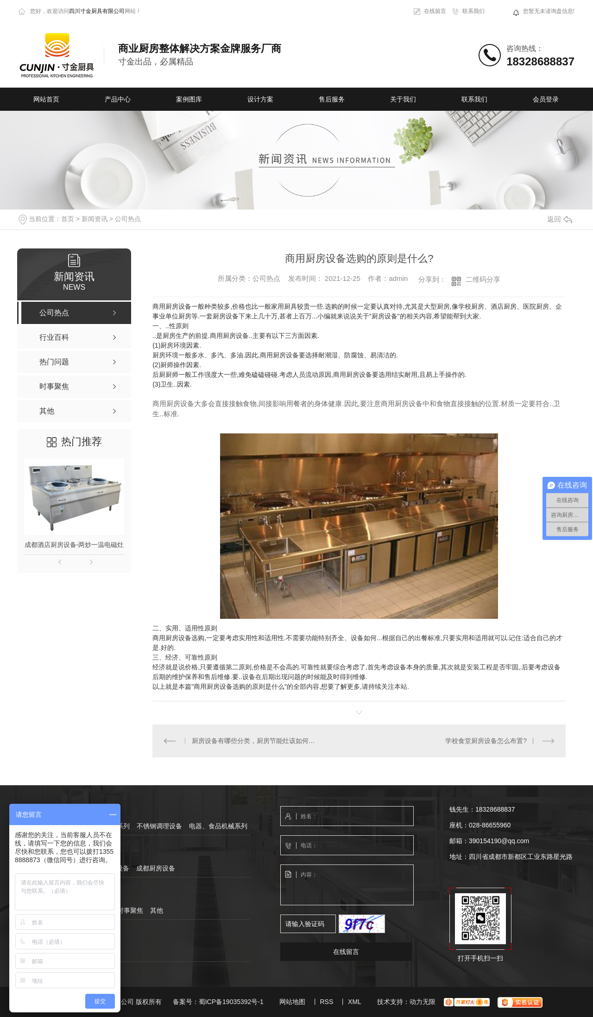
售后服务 (332, 99)
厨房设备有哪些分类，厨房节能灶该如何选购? (256, 740)
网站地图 (292, 1001)
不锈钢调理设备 (159, 826)
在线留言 (435, 11)
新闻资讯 (94, 218)
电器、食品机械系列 (218, 826)
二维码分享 (483, 279)
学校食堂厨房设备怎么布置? (486, 740)
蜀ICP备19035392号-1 (231, 1001)
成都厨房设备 (155, 868)
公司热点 (128, 218)
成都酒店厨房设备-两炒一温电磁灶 (74, 544)
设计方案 (260, 99)
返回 (559, 219)
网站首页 (46, 99)
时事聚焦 (130, 910)
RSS (326, 1001)
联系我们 (473, 11)
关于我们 (403, 99)
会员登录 (546, 99)
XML (354, 1001)
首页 (67, 218)
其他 (156, 910)
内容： (347, 885)
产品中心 (118, 99)
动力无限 (422, 1001)
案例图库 (189, 99)
